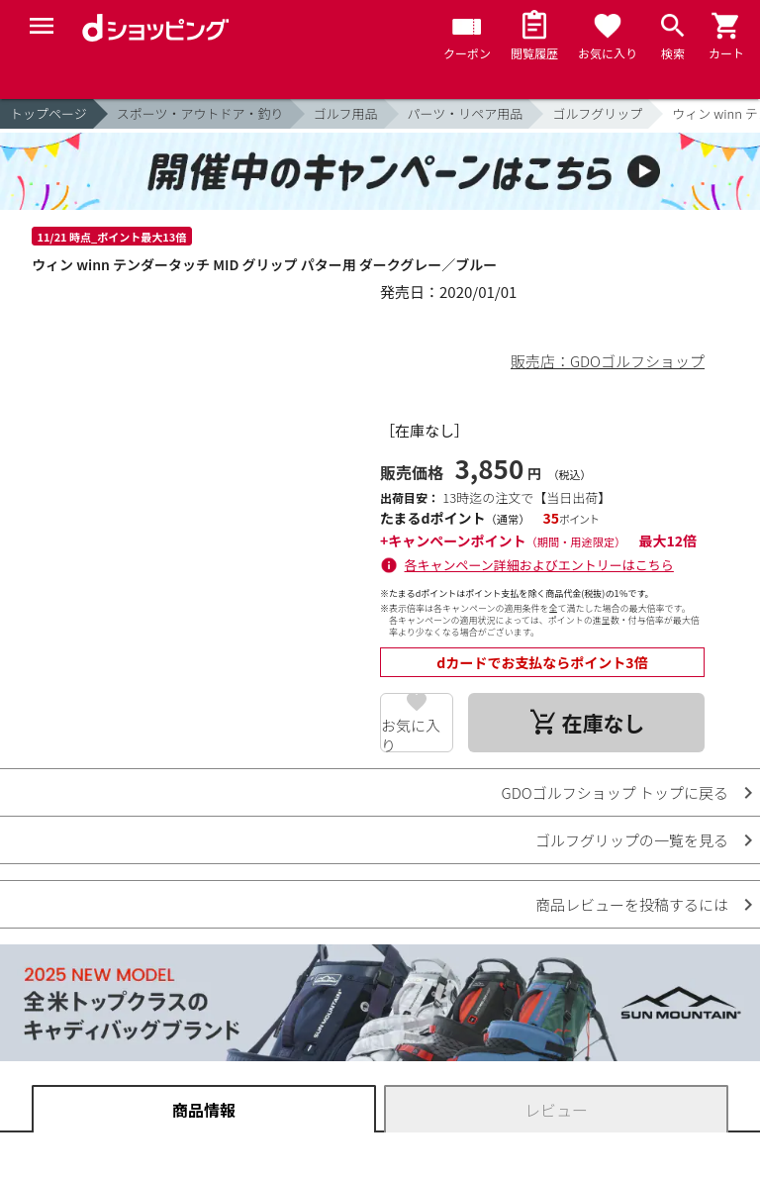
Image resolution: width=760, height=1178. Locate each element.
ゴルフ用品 (346, 113)
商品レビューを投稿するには (631, 904)
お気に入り (410, 733)
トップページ (48, 113)
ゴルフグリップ (597, 113)
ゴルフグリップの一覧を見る (631, 840)
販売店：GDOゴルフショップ (608, 360)
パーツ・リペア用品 (465, 113)
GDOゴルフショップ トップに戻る (615, 792)
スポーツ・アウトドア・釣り (200, 113)
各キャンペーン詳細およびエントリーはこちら (539, 564)
